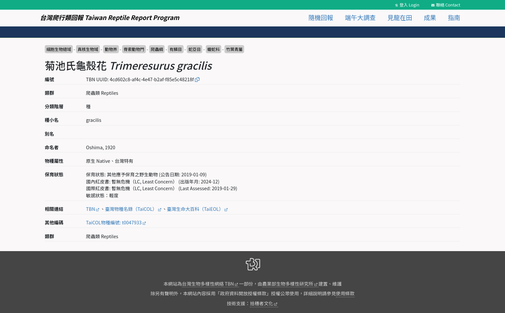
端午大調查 (360, 17)
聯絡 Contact (448, 5)
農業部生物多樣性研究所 (287, 283)
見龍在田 (399, 17)
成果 (430, 17)
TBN (90, 208)
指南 (454, 17)
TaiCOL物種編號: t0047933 (114, 222)
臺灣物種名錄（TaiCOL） (131, 208)
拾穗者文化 (261, 303)
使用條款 (345, 293)
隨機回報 (321, 17)
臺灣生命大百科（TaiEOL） (195, 208)
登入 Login (409, 5)
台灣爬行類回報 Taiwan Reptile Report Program (109, 17)
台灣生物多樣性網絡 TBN (208, 283)
